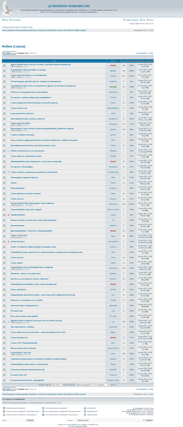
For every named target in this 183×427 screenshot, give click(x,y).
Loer (113, 295)
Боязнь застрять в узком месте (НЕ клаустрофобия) (33, 220)
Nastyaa (113, 359)
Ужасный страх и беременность (25, 306)
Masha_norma (143, 120)
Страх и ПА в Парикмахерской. (24, 343)
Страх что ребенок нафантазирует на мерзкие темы (33, 247)
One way (113, 316)
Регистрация (15, 20)
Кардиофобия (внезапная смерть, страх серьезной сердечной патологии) (43, 295)
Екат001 (113, 290)
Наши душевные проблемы (27, 30)
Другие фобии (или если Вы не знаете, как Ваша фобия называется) (41, 64)
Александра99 (143, 152)
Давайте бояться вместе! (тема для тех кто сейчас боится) (36, 321)
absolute (113, 129)
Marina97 (143, 365)
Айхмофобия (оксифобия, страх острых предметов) (33, 284)
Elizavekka (143, 178)
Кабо (113, 177)
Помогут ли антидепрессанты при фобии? (29, 92)
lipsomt (113, 135)
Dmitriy (113, 65)
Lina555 (113, 300)
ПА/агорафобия (18, 188)
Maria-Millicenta (113, 108)
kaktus (113, 193)
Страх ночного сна (19, 108)
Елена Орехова (143, 338)
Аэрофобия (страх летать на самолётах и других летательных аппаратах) (43, 86)
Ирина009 (113, 306)
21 (31, 205)
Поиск (150, 20)
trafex (113, 343)
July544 (113, 76)
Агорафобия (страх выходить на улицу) (28, 70)
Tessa (143, 280)
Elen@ (143, 376)
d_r (143, 344)
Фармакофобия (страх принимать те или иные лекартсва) (36, 161)
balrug (113, 215)
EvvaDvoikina (143, 248)
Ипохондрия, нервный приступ (24, 177)
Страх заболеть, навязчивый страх (26, 156)
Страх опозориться (19, 338)
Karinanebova (113, 242)
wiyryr (113, 354)
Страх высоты (17, 258)
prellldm (143, 264)
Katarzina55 (113, 92)
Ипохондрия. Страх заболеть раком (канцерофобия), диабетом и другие (42, 129)
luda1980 (113, 370)
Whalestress (143, 130)
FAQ (142, 20)
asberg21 (113, 87)
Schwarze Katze (113, 380)
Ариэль (143, 205)
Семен (143, 157)
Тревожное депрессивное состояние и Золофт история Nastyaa (38, 359)
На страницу (141, 53)
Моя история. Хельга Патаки (23, 348)
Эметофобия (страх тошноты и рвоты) (27, 119)
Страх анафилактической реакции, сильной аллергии (34, 103)
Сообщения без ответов (11, 27)
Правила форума (130, 20)
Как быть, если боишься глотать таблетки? (30, 279)
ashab (143, 66)
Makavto (113, 274)
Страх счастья (17, 199)
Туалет (14, 183)
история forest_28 (18, 375)
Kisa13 (113, 183)
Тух (113, 220)
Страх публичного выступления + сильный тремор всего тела (38, 332)
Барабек (113, 71)
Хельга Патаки (113, 348)
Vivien (113, 258)
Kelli (143, 210)
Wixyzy (113, 364)
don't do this (143, 274)
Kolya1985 (113, 327)
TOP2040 (143, 162)
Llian (143, 253)
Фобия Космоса (18, 242)
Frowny (113, 145)
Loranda (143, 333)
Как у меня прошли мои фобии (24, 316)
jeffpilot (113, 332)
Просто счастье (113, 209)
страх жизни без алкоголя (22, 113)
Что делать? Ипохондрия (22, 167)
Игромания (113, 167)
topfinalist (113, 81)
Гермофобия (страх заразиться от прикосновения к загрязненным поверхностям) (46, 252)
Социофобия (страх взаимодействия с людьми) (32, 267)
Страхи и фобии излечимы (22, 135)
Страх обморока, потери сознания (26, 193)
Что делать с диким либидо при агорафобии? (31, 97)
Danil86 (113, 156)
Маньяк (113, 199)
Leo (113, 322)
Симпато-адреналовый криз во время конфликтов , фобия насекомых (47, 140)
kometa (143, 104)
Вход (5, 20)
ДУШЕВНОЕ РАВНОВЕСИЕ (69, 6)
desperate (113, 124)
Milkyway (143, 125)
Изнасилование (18, 226)
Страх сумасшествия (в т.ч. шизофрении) (29, 75)
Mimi (143, 381)
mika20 (113, 263)
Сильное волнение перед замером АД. (28, 370)
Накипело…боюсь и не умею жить (26, 274)
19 (26, 205)
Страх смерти (17, 263)
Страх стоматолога (19, 235)
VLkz (113, 311)
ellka (143, 349)
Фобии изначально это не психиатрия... (28, 151)
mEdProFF (143, 360)
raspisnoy (143, 72)
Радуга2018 (143, 269)
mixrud (113, 103)
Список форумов (9, 30)
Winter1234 (113, 204)
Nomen (143, 200)
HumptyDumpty (143, 237)
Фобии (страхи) (80, 30)
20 (29, 205)
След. (151, 53)
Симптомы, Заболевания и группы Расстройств (55, 30)
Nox (143, 109)
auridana (143, 98)
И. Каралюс (143, 173)
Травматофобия (18, 215)
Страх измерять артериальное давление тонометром (34, 172)
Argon (143, 88)
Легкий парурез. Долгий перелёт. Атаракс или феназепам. (36, 81)
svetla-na (113, 247)
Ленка (143, 77)
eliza (113, 252)
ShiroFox (113, 279)
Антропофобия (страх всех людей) (26, 209)
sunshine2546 (113, 172)
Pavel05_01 (113, 119)
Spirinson (113, 226)
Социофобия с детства (21, 353)
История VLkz (17, 311)
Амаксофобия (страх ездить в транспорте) (29, 364)
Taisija (143, 136)
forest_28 (113, 375)
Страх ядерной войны (20, 123)
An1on (143, 232)
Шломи (143, 317)
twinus (143, 258)
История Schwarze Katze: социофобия (27, 380)
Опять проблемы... (19, 290)
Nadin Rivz (113, 268)
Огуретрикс (143, 322)
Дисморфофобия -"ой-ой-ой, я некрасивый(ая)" (32, 231)
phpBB (73, 424)
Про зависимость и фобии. (22, 327)
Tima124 (113, 97)
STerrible (143, 216)
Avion (113, 140)
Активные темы (27, 27)
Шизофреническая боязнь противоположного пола (33, 145)
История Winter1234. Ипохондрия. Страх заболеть (32, 203)
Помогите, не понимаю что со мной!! (27, 300)
